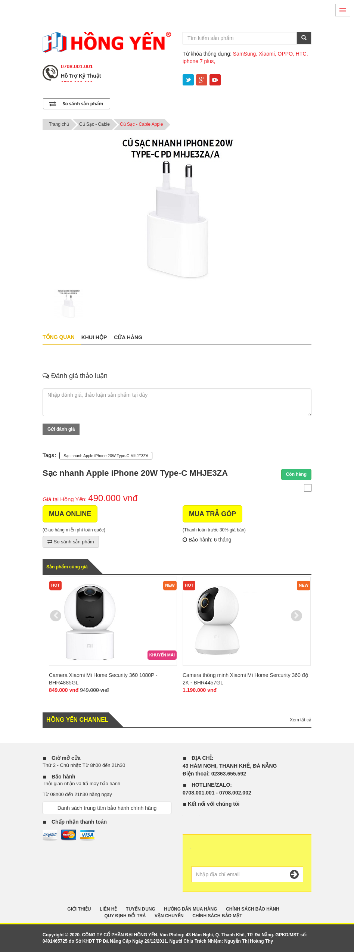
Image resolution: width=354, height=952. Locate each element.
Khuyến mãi (162, 655)
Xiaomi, (267, 54)
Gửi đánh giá (61, 429)
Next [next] (296, 615)
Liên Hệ (108, 909)
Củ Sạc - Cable (94, 124)
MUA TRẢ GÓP (212, 514)
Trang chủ (59, 124)
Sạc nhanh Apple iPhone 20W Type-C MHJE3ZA (105, 455)
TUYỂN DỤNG (140, 909)
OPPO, (286, 54)
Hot (55, 585)
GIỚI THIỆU (79, 909)
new (170, 585)
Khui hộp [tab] (94, 337)
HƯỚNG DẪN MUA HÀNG (190, 909)
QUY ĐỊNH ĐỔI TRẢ (125, 915)
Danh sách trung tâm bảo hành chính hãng (107, 808)
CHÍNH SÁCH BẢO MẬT (217, 915)
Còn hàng (296, 474)
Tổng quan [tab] (59, 337)
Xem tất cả (300, 719)
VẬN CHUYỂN (169, 915)
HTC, (302, 54)
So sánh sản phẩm (70, 541)
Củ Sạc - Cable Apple (141, 124)
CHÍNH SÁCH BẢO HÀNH (252, 909)
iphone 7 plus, (199, 61)
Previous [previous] (55, 615)
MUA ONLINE (70, 514)
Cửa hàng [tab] (128, 337)
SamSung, (245, 54)
